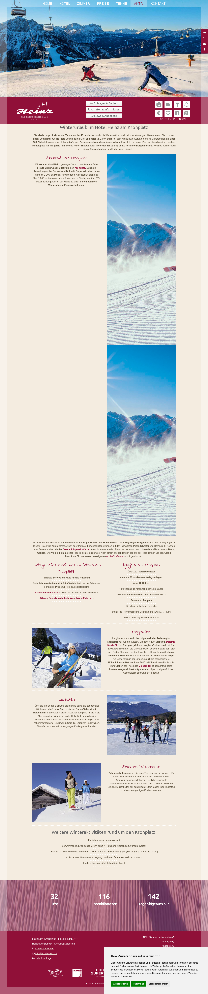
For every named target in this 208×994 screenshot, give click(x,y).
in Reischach (66, 598)
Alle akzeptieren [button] (120, 984)
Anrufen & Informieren (105, 109)
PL (174, 119)
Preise (103, 3)
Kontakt (158, 3)
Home (47, 3)
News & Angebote (105, 115)
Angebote (167, 946)
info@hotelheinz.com (46, 953)
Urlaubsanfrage (43, 958)
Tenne (121, 3)
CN (184, 119)
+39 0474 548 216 (44, 948)
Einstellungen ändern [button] (158, 984)
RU (179, 119)
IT (166, 119)
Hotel (64, 3)
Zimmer (83, 3)
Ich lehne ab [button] (138, 984)
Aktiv (138, 3)
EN (169, 119)
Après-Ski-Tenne (114, 556)
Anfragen (167, 941)
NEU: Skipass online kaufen (157, 937)
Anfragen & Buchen (106, 103)
